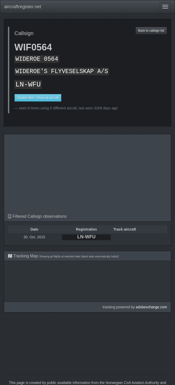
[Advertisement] (87, 175)
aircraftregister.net (22, 6)
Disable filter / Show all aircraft (38, 98)
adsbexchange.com (151, 307)
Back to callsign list (151, 30)
